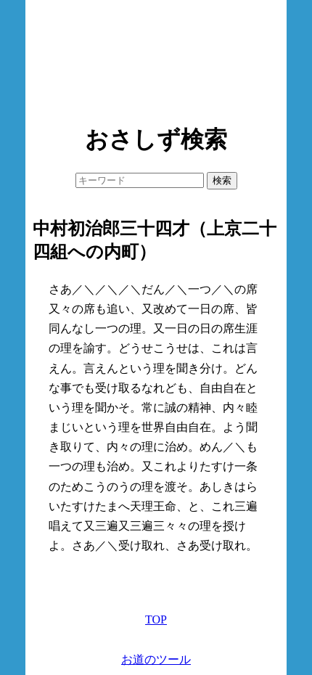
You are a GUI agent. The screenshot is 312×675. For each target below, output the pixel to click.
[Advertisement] (156, 58)
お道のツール (156, 659)
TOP (156, 619)
